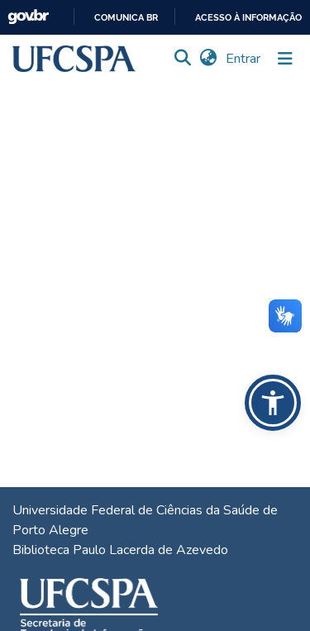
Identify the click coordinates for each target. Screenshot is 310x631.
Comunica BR (126, 17)
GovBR (28, 17)
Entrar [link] (244, 59)
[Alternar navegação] (285, 58)
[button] (74, 58)
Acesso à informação (248, 17)
